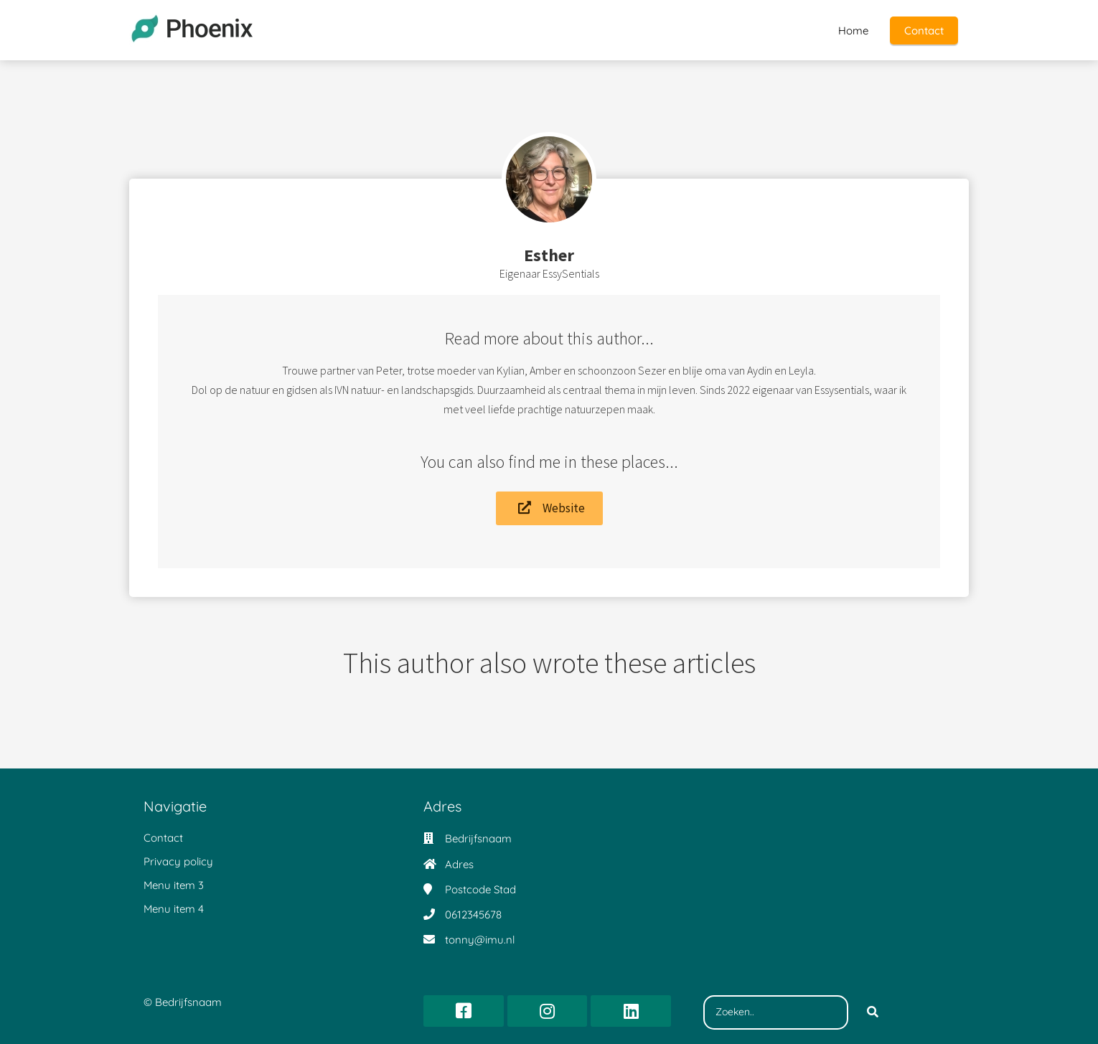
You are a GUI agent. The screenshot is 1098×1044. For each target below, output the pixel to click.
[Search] (873, 1012)
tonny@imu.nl (480, 939)
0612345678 (473, 914)
